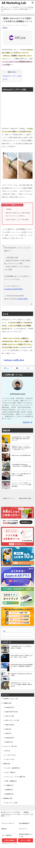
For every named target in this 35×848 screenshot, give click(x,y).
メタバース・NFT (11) (10, 746)
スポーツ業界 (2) (10, 772)
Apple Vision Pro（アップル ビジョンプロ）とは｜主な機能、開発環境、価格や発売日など (21, 684)
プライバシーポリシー (7, 823)
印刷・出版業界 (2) (11, 781)
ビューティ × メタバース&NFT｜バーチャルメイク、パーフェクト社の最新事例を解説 (21, 484)
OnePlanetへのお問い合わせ (14, 360)
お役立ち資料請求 (10, 840)
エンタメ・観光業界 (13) (12, 768)
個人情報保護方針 (24, 823)
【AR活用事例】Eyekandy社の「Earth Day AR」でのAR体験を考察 (21, 465)
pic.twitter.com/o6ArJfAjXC (13, 289)
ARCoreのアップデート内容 (12, 76)
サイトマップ (23, 829)
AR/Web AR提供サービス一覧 (25, 835)
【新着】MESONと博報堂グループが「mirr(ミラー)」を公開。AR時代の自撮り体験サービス (26, 498)
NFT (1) (7, 750)
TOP (11, 812)
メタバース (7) (9, 759)
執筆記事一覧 (27, 422)
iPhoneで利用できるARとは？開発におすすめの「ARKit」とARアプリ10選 (22, 656)
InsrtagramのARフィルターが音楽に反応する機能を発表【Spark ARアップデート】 (21, 438)
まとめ (5, 79)
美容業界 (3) (9, 789)
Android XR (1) (9, 707)
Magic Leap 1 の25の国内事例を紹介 (21, 455)
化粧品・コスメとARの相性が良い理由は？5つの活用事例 (21, 474)
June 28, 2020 (23, 299)
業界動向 (5, 28)
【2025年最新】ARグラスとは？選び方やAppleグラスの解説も (21, 647)
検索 (4, 631)
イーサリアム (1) (10, 755)
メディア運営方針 (6, 835)
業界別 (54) (7, 763)
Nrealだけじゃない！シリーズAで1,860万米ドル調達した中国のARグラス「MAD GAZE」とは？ (21, 448)
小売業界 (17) (9, 785)
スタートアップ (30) (11, 802)
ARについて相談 (26, 840)
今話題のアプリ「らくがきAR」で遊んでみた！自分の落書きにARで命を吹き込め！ (10, 498)
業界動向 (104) (8, 798)
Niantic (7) (8, 733)
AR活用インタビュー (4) (11, 698)
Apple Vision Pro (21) (11, 711)
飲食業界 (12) (9, 794)
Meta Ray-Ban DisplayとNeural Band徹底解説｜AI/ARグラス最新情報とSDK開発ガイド (22, 666)
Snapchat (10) (9, 737)
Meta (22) (8, 729)
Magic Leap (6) (9, 724)
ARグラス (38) (9, 716)
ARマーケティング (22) (12, 720)
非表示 (14, 72)
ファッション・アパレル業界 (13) (15, 776)
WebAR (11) (9, 742)
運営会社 (4, 829)
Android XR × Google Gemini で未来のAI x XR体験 (21, 674)
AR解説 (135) (7, 703)
